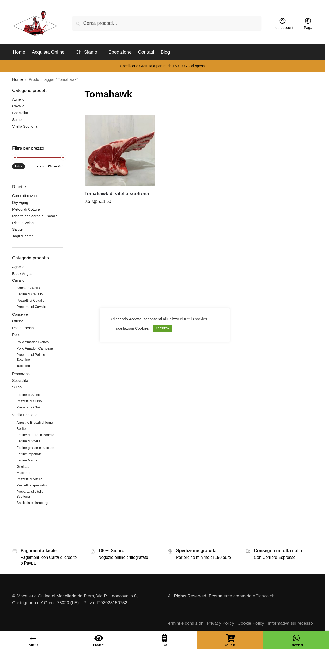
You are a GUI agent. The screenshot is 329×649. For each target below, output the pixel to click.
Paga (308, 23)
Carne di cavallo (25, 196)
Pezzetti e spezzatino (33, 485)
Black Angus (22, 274)
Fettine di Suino (28, 395)
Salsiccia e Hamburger (34, 503)
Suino (17, 120)
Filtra (18, 166)
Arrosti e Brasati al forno (35, 422)
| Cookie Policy (249, 623)
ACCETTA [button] (162, 328)
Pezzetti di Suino (29, 401)
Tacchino (23, 366)
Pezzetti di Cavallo (30, 300)
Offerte (17, 321)
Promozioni (21, 374)
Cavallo (18, 106)
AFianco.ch (263, 595)
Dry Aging (20, 202)
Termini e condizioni (185, 623)
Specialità (20, 113)
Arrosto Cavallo (28, 288)
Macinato (23, 473)
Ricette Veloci (23, 223)
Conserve (20, 314)
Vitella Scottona (24, 126)
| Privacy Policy (219, 623)
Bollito (21, 429)
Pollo (16, 335)
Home (17, 79)
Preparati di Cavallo (31, 307)
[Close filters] (65, 91)
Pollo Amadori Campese (35, 348)
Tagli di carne (23, 236)
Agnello (18, 99)
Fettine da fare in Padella (35, 435)
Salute (17, 229)
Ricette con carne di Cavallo (34, 216)
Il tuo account (282, 23)
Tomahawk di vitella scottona (117, 193)
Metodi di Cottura (26, 209)
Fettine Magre (27, 460)
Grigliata (23, 466)
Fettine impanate (29, 454)
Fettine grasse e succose (35, 448)
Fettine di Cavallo (30, 294)
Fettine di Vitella (29, 441)
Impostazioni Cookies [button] (131, 328)
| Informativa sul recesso (289, 623)
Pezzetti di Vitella (29, 479)
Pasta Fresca (23, 328)
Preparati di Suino (30, 407)
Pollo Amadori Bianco (33, 342)
